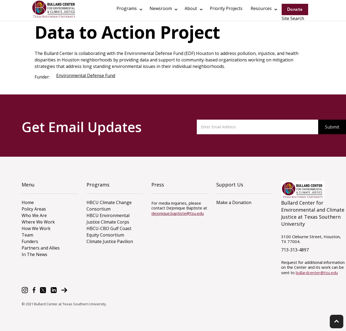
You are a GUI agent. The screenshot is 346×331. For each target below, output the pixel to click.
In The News (34, 254)
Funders (30, 241)
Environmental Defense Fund (85, 75)
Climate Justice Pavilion (109, 241)
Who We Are (34, 215)
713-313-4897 (295, 250)
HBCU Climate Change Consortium (109, 205)
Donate (295, 9)
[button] (128, 9)
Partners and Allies (41, 248)
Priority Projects (226, 8)
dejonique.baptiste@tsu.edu (177, 213)
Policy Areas (34, 209)
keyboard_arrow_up (336, 321)
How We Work (36, 228)
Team (27, 235)
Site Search (293, 18)
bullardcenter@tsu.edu (317, 272)
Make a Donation (233, 202)
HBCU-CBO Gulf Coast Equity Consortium (108, 231)
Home (28, 202)
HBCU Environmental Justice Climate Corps (107, 218)
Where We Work (38, 222)
